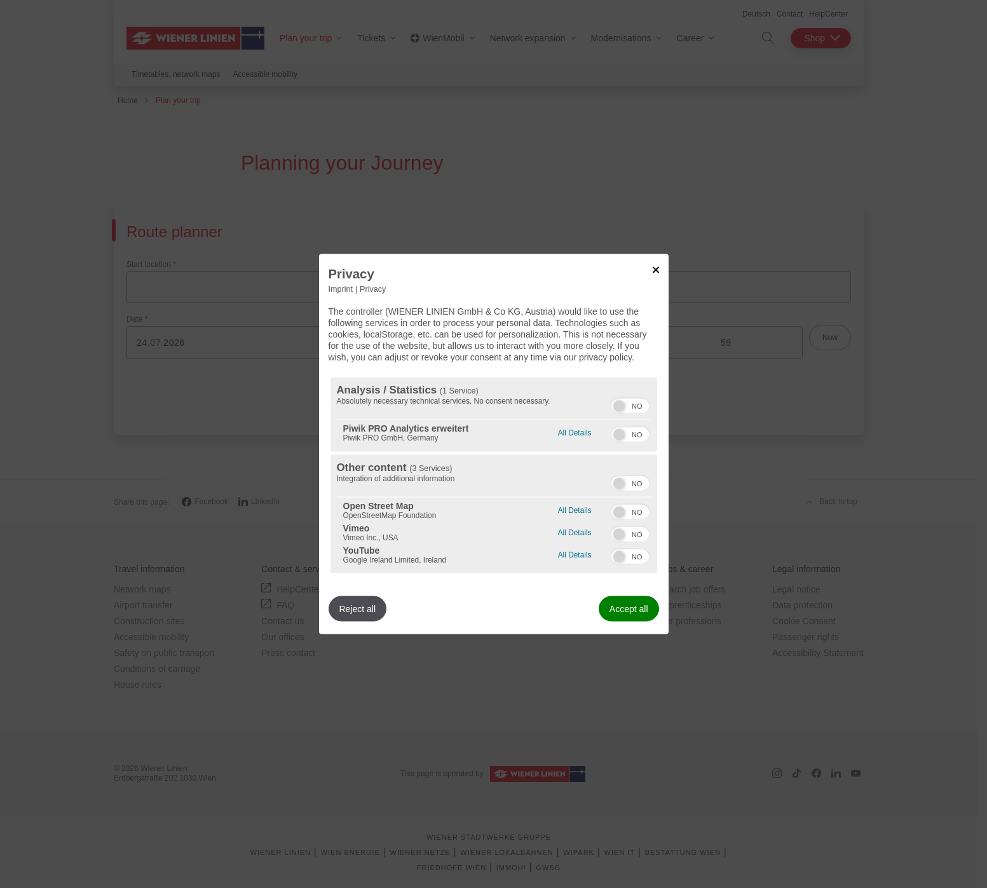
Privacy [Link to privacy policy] (373, 288)
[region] (494, 475)
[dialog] (494, 444)
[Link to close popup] (656, 269)
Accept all (628, 609)
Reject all (357, 609)
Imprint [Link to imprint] (341, 288)
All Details (575, 431)
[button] (619, 406)
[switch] (630, 404)
